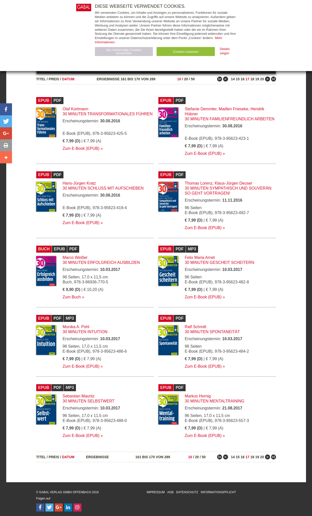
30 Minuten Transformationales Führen (108, 114)
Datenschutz (187, 492)
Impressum (156, 492)
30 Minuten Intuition (85, 332)
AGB (170, 492)
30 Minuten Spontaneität (212, 332)
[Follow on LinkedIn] (68, 507)
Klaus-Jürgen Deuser (233, 183)
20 (186, 79)
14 (233, 79)
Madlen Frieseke (233, 109)
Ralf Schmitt (195, 327)
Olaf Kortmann (75, 109)
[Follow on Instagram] (77, 507)
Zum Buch (72, 297)
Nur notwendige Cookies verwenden (124, 51)
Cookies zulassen (185, 52)
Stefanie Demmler (201, 109)
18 (252, 79)
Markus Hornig (198, 396)
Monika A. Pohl (76, 327)
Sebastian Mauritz (79, 396)
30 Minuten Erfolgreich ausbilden (101, 262)
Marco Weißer (75, 257)
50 (193, 79)
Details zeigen (225, 51)
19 (257, 79)
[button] (6, 109)
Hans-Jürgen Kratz (79, 183)
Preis (54, 79)
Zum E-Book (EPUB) (81, 148)
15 (238, 79)
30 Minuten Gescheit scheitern (219, 262)
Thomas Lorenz (199, 183)
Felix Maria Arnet (200, 257)
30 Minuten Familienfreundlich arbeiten (230, 119)
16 (243, 79)
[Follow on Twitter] (49, 507)
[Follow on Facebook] (40, 507)
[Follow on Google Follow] (59, 507)
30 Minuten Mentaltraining (215, 401)
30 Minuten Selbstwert (89, 401)
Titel (41, 79)
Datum (68, 79)
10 (179, 79)
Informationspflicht (218, 492)
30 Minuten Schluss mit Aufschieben (103, 188)
